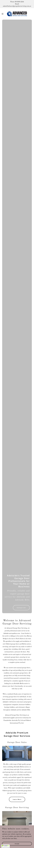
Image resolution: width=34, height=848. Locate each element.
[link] (17, 14)
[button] (3, 14)
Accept (17, 843)
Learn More (17, 799)
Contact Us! (21, 608)
